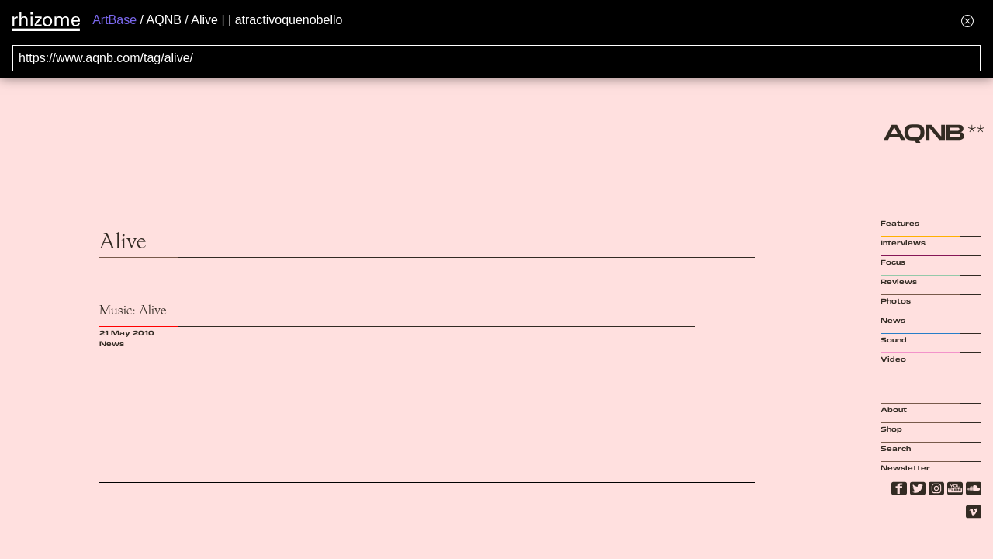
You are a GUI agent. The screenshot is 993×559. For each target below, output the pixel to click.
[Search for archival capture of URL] (496, 58)
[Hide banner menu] (967, 21)
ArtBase (114, 19)
